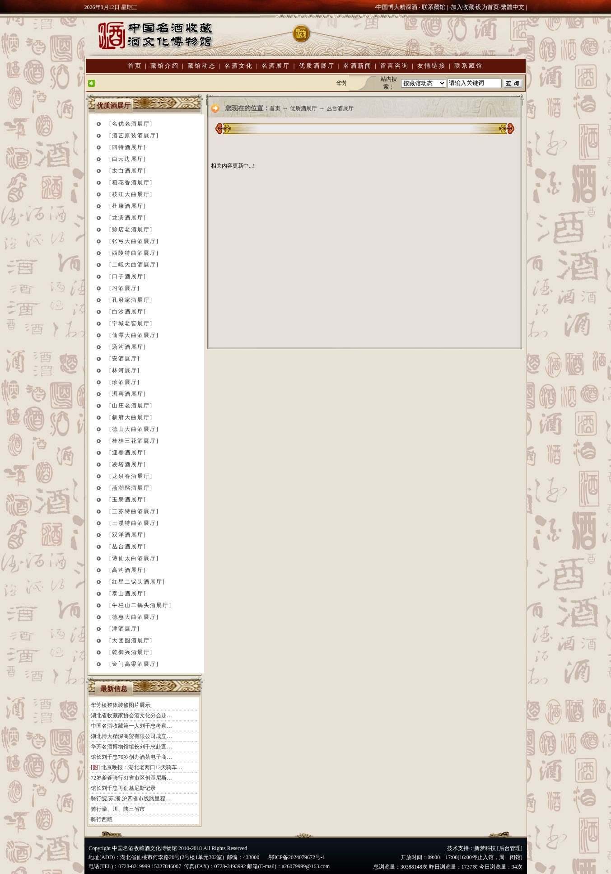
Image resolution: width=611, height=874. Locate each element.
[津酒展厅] (124, 629)
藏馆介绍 (164, 65)
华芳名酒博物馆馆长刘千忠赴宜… (131, 746)
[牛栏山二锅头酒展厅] (140, 605)
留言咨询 (394, 65)
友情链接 (431, 65)
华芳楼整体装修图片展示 (120, 705)
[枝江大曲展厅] (131, 194)
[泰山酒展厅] (127, 593)
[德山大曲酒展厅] (134, 429)
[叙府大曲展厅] (131, 417)
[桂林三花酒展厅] (134, 441)
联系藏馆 (433, 7)
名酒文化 (238, 65)
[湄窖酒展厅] (127, 394)
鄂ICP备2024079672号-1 (297, 857)
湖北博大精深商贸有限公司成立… (131, 736)
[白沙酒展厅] (127, 311)
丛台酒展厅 (340, 108)
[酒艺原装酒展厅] (134, 135)
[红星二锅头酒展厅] (137, 582)
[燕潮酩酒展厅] (131, 488)
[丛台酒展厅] (127, 546)
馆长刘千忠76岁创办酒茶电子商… (131, 757)
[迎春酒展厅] (127, 452)
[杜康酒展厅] (127, 206)
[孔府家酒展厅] (131, 300)
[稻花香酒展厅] (131, 182)
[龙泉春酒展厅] (131, 476)
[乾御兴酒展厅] (131, 652)
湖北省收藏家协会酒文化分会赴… (131, 715)
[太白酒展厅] (127, 171)
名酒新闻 (357, 65)
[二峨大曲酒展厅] (134, 265)
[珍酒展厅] (124, 382)
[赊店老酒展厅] (131, 229)
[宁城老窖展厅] (131, 323)
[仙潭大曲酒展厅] (134, 335)
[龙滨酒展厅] (127, 218)
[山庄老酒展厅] (131, 405)
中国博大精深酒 (396, 7)
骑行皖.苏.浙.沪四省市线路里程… (131, 798)
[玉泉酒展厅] (127, 499)
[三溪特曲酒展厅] (134, 523)
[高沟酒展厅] (127, 570)
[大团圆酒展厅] (131, 640)
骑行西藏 (101, 819)
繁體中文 (512, 7)
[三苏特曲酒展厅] (134, 511)
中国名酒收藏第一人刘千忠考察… (131, 726)
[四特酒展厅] (127, 147)
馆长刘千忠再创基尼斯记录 (123, 788)
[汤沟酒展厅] (127, 347)
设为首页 (487, 7)
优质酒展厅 (317, 65)
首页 (135, 65)
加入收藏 (462, 7)
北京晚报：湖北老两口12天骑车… (141, 767)
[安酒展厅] (124, 358)
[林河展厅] (124, 370)
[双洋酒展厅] (127, 535)
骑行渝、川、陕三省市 (118, 809)
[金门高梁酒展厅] (134, 664)
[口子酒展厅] (127, 276)
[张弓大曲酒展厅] (134, 241)
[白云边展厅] (127, 159)
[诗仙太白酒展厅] (134, 558)
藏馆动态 (201, 65)
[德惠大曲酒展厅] (134, 617)
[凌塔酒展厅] (127, 464)
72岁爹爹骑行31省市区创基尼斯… (131, 778)
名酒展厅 (275, 65)
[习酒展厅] (124, 288)
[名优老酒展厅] (131, 124)
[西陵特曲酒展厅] (134, 253)
